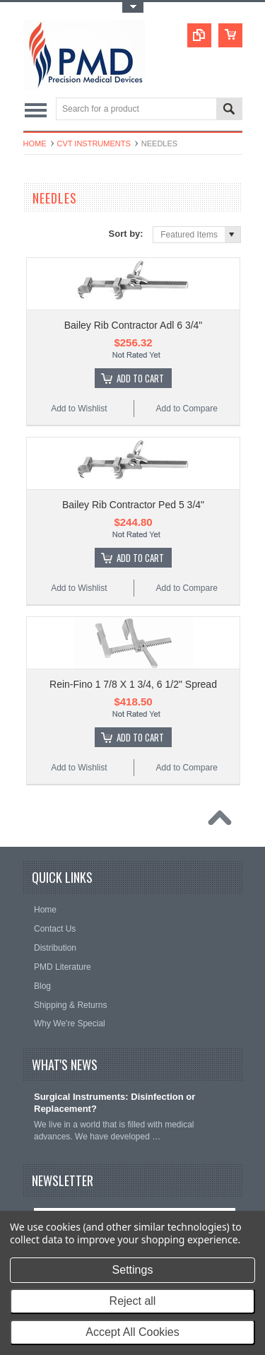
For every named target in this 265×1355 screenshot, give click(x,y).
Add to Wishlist (79, 408)
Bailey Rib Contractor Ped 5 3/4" (133, 504)
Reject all (133, 1301)
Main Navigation (35, 110)
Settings (132, 1270)
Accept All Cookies (132, 1332)
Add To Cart (140, 378)
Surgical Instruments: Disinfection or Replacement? (114, 1102)
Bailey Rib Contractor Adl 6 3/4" (133, 325)
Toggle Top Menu (132, 7)
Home (35, 143)
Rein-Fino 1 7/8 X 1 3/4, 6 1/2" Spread (133, 684)
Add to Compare (186, 408)
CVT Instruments (94, 143)
